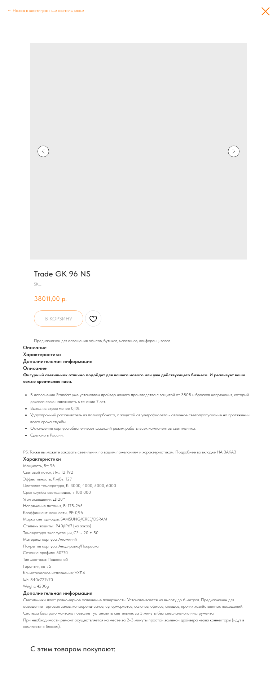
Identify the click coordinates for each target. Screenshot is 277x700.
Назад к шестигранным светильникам (48, 10)
